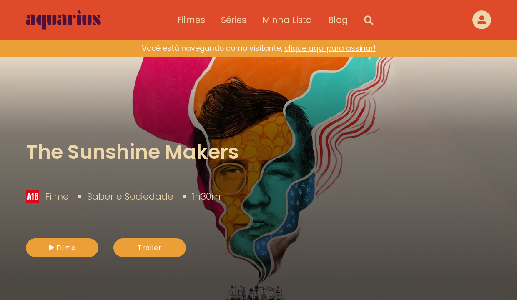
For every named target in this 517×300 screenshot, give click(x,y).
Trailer (150, 247)
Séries (233, 20)
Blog (338, 20)
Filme (62, 247)
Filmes (191, 20)
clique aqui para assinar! (330, 48)
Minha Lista (287, 20)
